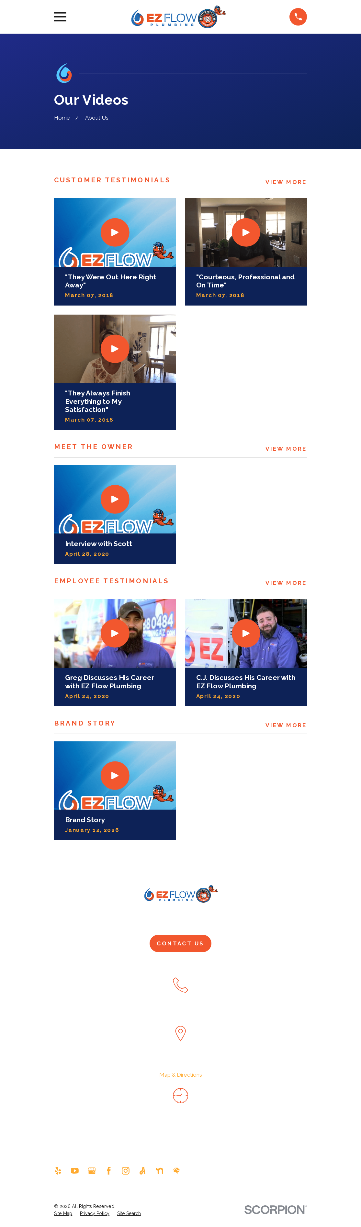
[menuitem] (63, 1214)
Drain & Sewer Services (223, 918)
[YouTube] (75, 1171)
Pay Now (286, 918)
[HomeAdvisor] (176, 1171)
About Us (113, 918)
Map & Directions (180, 1074)
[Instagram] (126, 1171)
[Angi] (142, 1171)
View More (286, 182)
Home (71, 918)
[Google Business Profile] (92, 1171)
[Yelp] (58, 1171)
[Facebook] (109, 1171)
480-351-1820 (181, 1012)
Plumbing (159, 918)
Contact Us (180, 943)
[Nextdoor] (160, 1171)
